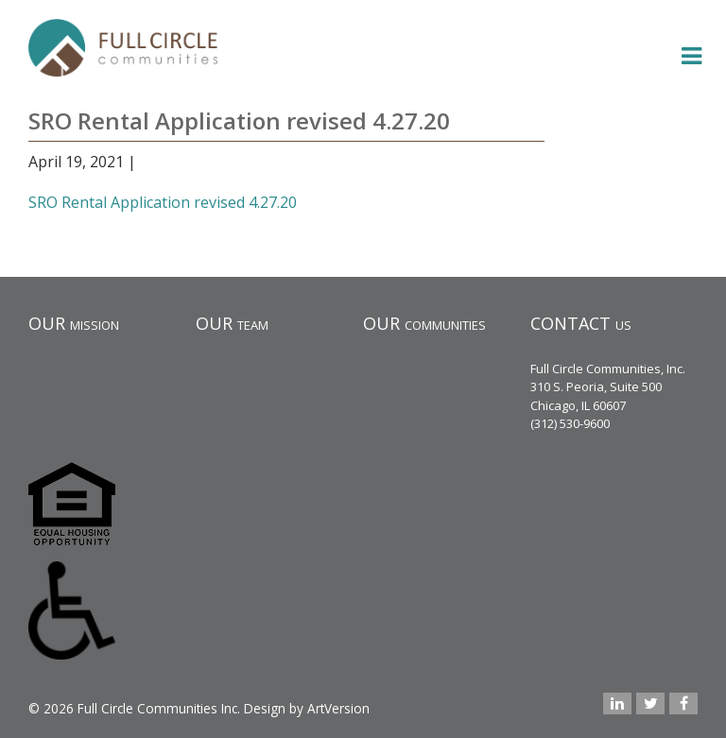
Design (264, 708)
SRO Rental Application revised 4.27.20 (162, 202)
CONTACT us (580, 323)
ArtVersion (338, 708)
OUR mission (73, 323)
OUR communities (424, 323)
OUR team (232, 323)
